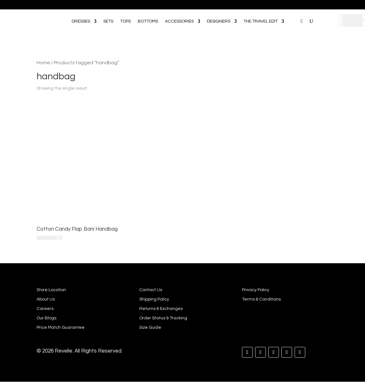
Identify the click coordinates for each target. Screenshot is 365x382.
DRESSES (81, 21)
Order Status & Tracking (163, 318)
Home (43, 62)
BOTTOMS (148, 21)
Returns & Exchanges (161, 308)
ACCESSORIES (179, 21)
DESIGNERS (218, 21)
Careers (45, 308)
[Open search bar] (294, 12)
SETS (108, 21)
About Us (46, 299)
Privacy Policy (255, 290)
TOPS (125, 21)
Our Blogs (46, 318)
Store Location (51, 290)
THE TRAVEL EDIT (261, 21)
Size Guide (150, 327)
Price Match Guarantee (61, 327)
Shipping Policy (154, 299)
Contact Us (150, 290)
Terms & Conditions (261, 299)
